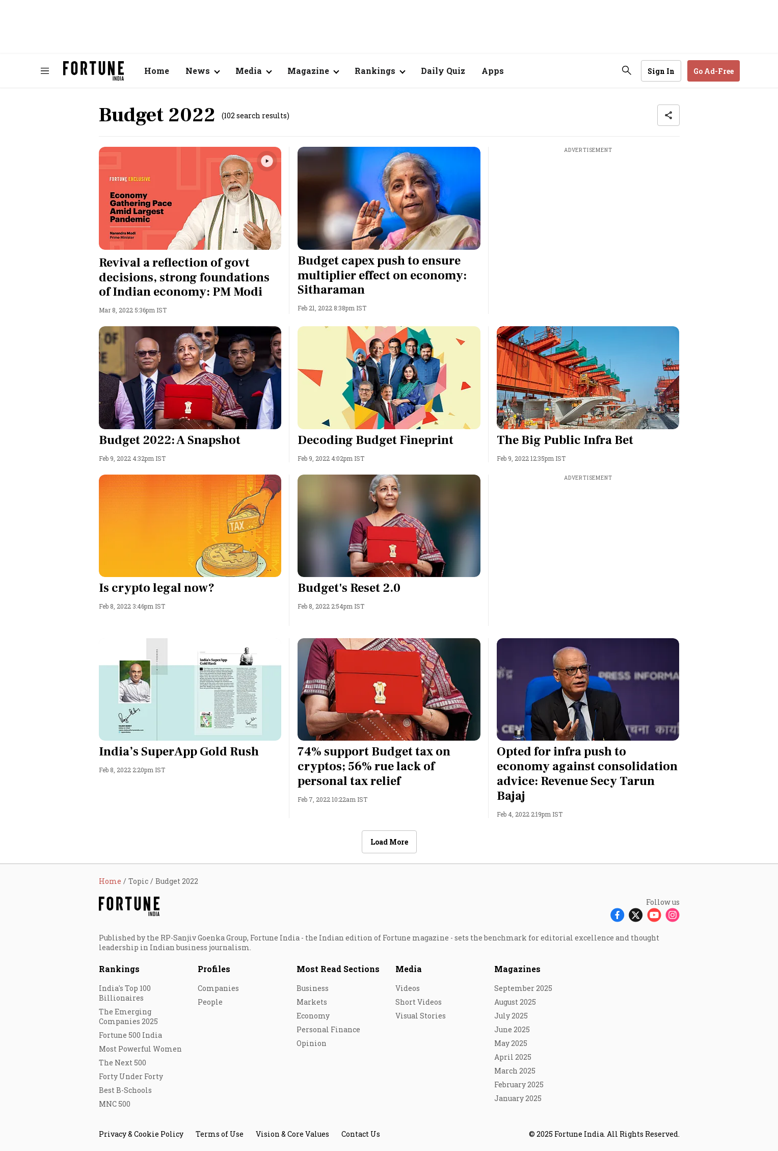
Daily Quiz (443, 70)
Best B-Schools (125, 1090)
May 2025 (510, 1043)
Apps (492, 70)
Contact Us (360, 1134)
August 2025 (515, 1002)
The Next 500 (122, 1062)
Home (156, 70)
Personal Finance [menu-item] (328, 1029)
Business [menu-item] (313, 988)
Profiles (214, 968)
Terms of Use (220, 1134)
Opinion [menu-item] (312, 1043)
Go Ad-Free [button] (713, 71)
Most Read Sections (338, 968)
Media (408, 968)
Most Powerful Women (140, 1049)
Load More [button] (389, 842)
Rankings (375, 70)
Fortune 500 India (130, 1035)
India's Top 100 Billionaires (125, 993)
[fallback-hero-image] (190, 198)
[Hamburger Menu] (45, 71)
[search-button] (627, 70)
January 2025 (518, 1098)
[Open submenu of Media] (253, 70)
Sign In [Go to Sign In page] (661, 71)
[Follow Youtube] (654, 914)
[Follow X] (636, 914)
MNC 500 (114, 1104)
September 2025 (523, 988)
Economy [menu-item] (313, 1016)
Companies (218, 988)
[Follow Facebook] (617, 914)
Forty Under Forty (131, 1076)
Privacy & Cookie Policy (141, 1134)
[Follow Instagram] (672, 914)
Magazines (517, 968)
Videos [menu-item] (407, 988)
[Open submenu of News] (202, 70)
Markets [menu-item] (312, 1002)
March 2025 (514, 1071)
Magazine (308, 70)
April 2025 (512, 1057)
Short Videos (418, 1002)
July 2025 (511, 1016)
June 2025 (512, 1029)
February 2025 (519, 1084)
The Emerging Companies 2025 (128, 1016)
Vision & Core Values (292, 1134)
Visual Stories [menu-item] (420, 1016)
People (210, 1002)
